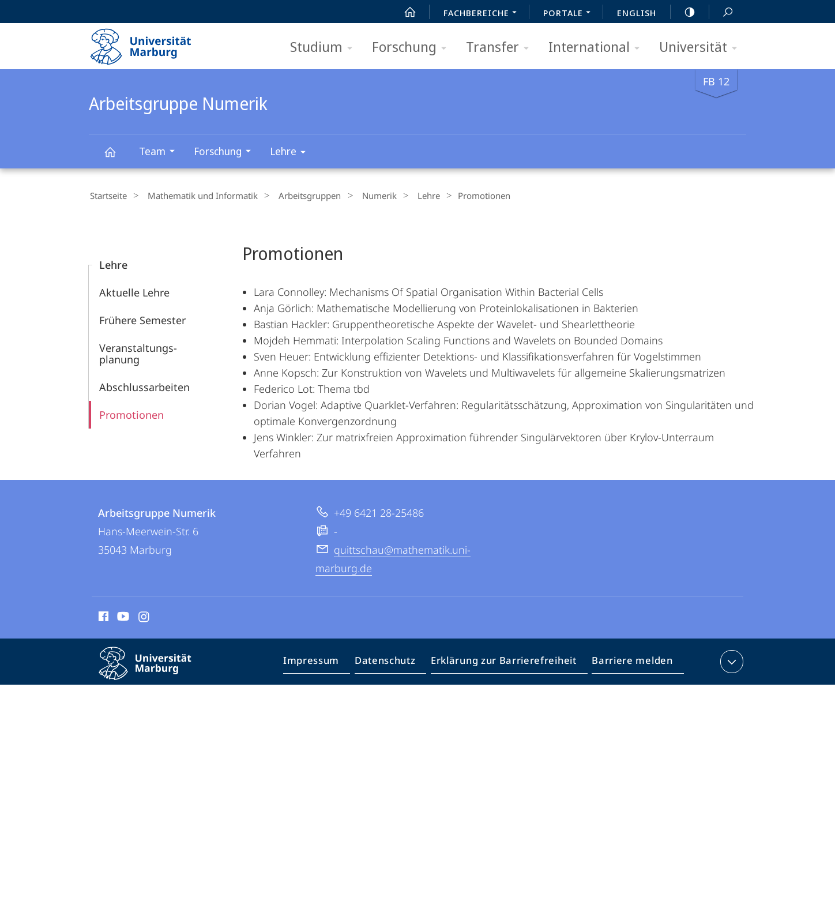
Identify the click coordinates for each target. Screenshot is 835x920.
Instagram (144, 616)
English (636, 12)
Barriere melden (628, 662)
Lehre (291, 153)
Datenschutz (394, 662)
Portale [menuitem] (570, 14)
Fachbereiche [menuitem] (483, 14)
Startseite (107, 195)
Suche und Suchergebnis (721, 12)
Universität (701, 47)
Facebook (102, 616)
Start (403, 12)
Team (160, 152)
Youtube (122, 616)
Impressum (324, 662)
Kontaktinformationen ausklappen (730, 660)
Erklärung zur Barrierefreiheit (507, 662)
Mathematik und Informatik (196, 195)
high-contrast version (683, 12)
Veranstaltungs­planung (138, 352)
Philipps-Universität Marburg (155, 671)
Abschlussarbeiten (144, 385)
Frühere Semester (142, 318)
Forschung (413, 47)
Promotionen (131, 413)
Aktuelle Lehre (134, 291)
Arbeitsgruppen (297, 195)
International (597, 47)
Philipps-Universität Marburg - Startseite (151, 42)
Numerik (360, 195)
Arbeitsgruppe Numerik (116, 157)
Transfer (501, 47)
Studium (325, 47)
